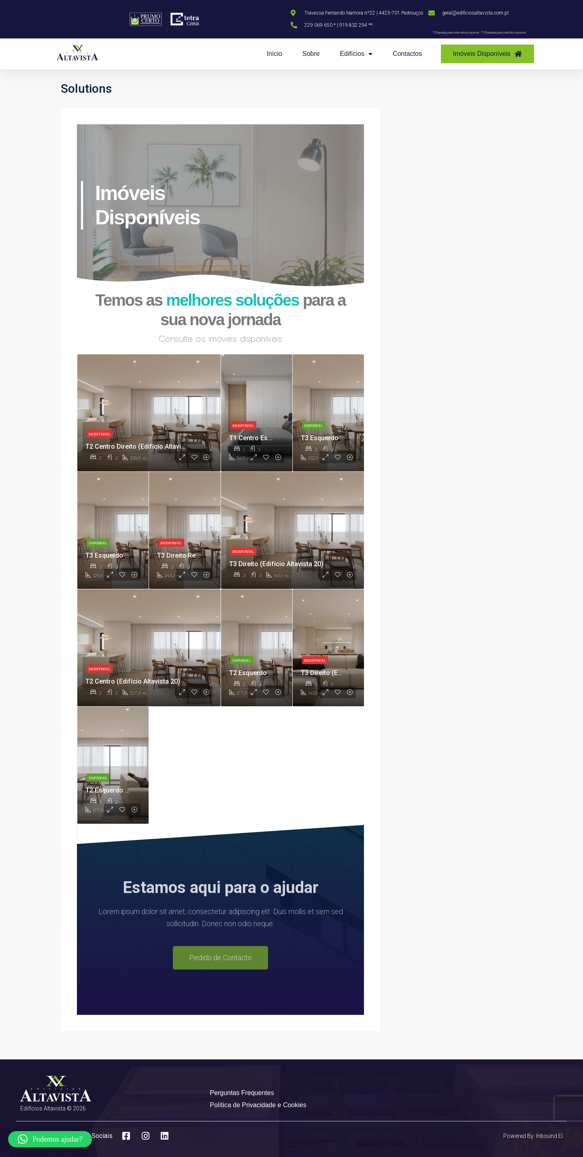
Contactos (407, 53)
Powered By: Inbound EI (533, 1136)
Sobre (311, 53)
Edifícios (356, 54)
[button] (50, 1139)
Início (274, 53)
